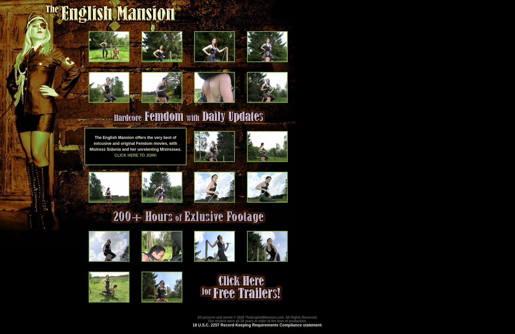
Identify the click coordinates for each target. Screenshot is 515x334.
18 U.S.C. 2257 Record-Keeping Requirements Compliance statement (257, 325)
